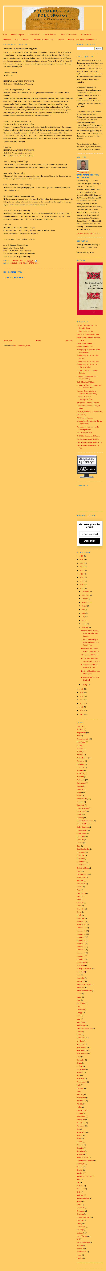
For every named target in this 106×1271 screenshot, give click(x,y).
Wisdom (80, 1245)
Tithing (79, 1223)
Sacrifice (80, 1145)
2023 (82, 567)
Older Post (69, 340)
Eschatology (81, 877)
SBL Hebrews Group (84, 433)
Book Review (82, 799)
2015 (82, 693)
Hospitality (81, 978)
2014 (82, 696)
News (79, 1057)
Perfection (80, 1079)
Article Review (82, 758)
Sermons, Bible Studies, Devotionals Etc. (82, 39)
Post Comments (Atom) (21, 346)
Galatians (80, 902)
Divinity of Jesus (83, 868)
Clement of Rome (83, 824)
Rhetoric (80, 1135)
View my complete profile (89, 233)
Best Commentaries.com (85, 343)
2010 (82, 710)
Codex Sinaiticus (83, 827)
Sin (78, 1183)
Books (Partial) (33, 34)
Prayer (79, 1091)
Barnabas (80, 789)
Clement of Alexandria (85, 821)
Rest (78, 1129)
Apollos (79, 745)
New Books (81, 1050)
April (84, 620)
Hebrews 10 (81, 924)
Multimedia (7, 39)
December (86, 591)
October (85, 599)
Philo (78, 1085)
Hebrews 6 (80, 950)
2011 (82, 707)
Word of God (81, 1252)
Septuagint (80, 1164)
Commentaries (82, 830)
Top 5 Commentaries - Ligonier (88, 439)
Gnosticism (81, 909)
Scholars (61, 39)
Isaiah (79, 994)
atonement (80, 767)
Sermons (80, 1167)
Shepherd (80, 1173)
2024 (82, 563)
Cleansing (80, 818)
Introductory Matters (84, 991)
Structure (80, 1189)
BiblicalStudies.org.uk (85, 346)
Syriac (79, 1205)
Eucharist (80, 880)
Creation (80, 843)
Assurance (80, 764)
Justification (81, 1003)
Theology (80, 1220)
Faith (78, 890)
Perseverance (81, 1082)
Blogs (79, 792)
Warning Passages (83, 1242)
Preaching (80, 1094)
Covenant (80, 840)
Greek (79, 915)
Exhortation (81, 884)
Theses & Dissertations (68, 34)
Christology (81, 811)
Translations (81, 1226)
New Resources (82, 1053)
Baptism (80, 786)
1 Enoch (80, 726)
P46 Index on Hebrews (85, 418)
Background (81, 783)
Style (78, 1192)
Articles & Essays (49, 34)
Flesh (79, 899)
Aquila (79, 751)
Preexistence (81, 1098)
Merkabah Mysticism (84, 1028)
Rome (79, 1138)
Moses (79, 1035)
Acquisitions (81, 733)
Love (78, 1016)
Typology (80, 1230)
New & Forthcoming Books (44, 39)
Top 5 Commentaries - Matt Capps (89, 442)
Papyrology (81, 1069)
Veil (78, 1239)
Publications (81, 1110)
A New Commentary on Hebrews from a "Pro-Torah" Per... (90, 642)
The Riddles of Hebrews (90, 655)
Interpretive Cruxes (84, 984)
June (83, 613)
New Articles (81, 1047)
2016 (82, 689)
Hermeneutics (82, 962)
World (79, 1255)
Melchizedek (81, 1025)
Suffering (80, 1195)
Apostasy (80, 748)
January (85, 684)
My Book (80, 1041)
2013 (82, 700)
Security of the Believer (85, 1161)
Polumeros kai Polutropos (53, 13)
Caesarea (80, 802)
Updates (80, 1233)
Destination (81, 852)
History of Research (22, 39)
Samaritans (81, 1151)
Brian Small (85, 172)
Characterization (83, 808)
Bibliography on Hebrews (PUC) (88, 361)
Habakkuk (80, 918)
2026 (82, 556)
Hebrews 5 (80, 947)
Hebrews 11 (81, 928)
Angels (79, 736)
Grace (79, 912)
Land (78, 1006)
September (86, 602)
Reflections (81, 1120)
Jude (78, 1000)
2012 (82, 703)
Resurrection (81, 1132)
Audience (80, 773)
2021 (82, 574)
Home (5, 34)
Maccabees (81, 1022)
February (85, 627)
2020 (82, 577)
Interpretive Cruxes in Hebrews (88, 403)
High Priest (81, 965)
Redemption (81, 1116)
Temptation (81, 1211)
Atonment (80, 770)
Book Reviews (86, 34)
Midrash (80, 1031)
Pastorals (80, 1072)
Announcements (17, 263)
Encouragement (82, 874)
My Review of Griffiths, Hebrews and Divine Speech (90, 633)
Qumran (80, 1113)
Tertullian (80, 1214)
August (84, 606)
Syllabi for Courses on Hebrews (88, 436)
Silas (78, 1179)
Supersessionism (83, 1198)
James (79, 997)
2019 (82, 581)
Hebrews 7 (80, 953)
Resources (80, 1126)
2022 (82, 570)
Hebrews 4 (80, 943)
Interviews (80, 987)
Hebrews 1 (80, 921)
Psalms (79, 1107)
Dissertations (81, 865)
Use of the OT (82, 1236)
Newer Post (7, 340)
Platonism (80, 1088)
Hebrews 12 (81, 931)
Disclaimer (81, 858)
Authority (80, 777)
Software (80, 1186)
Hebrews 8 (80, 956)
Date (78, 846)
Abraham (80, 729)
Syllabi (79, 1201)
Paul (78, 1075)
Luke (78, 1019)
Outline (79, 1066)
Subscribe (90, 541)
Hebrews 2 (80, 937)
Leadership (81, 1010)
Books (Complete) (17, 34)
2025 (82, 559)
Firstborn (80, 896)
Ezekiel (79, 887)
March (84, 624)
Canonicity (81, 805)
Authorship (81, 780)
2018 (82, 585)
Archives (80, 755)
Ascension (80, 761)
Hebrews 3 (80, 940)
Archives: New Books (85, 331)
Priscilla (80, 1104)
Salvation (80, 1148)
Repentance (81, 1123)
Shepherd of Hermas (84, 1176)
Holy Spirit (81, 972)
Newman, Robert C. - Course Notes (89, 412)
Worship (80, 1258)
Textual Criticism (83, 1217)
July (83, 609)
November (86, 595)
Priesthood (80, 1101)
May (83, 617)
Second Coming (82, 1157)
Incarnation (81, 981)
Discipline (80, 855)
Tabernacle (81, 1208)
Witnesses (80, 1249)
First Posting (81, 893)
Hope (79, 975)
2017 (82, 588)
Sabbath (80, 1142)
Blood (79, 796)
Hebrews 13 (81, 934)
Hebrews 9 (80, 959)
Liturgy (79, 1013)
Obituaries (80, 1060)
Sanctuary (80, 1154)
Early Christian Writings (85, 382)
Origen (79, 1063)
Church (79, 814)
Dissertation (81, 862)
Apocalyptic (81, 742)
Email (79, 871)
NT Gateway (81, 415)
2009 (82, 714)
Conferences (32, 263)
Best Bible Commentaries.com (88, 334)
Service (79, 1170)
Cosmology (81, 836)
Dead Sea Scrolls (83, 849)
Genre (79, 906)
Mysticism (80, 1044)
